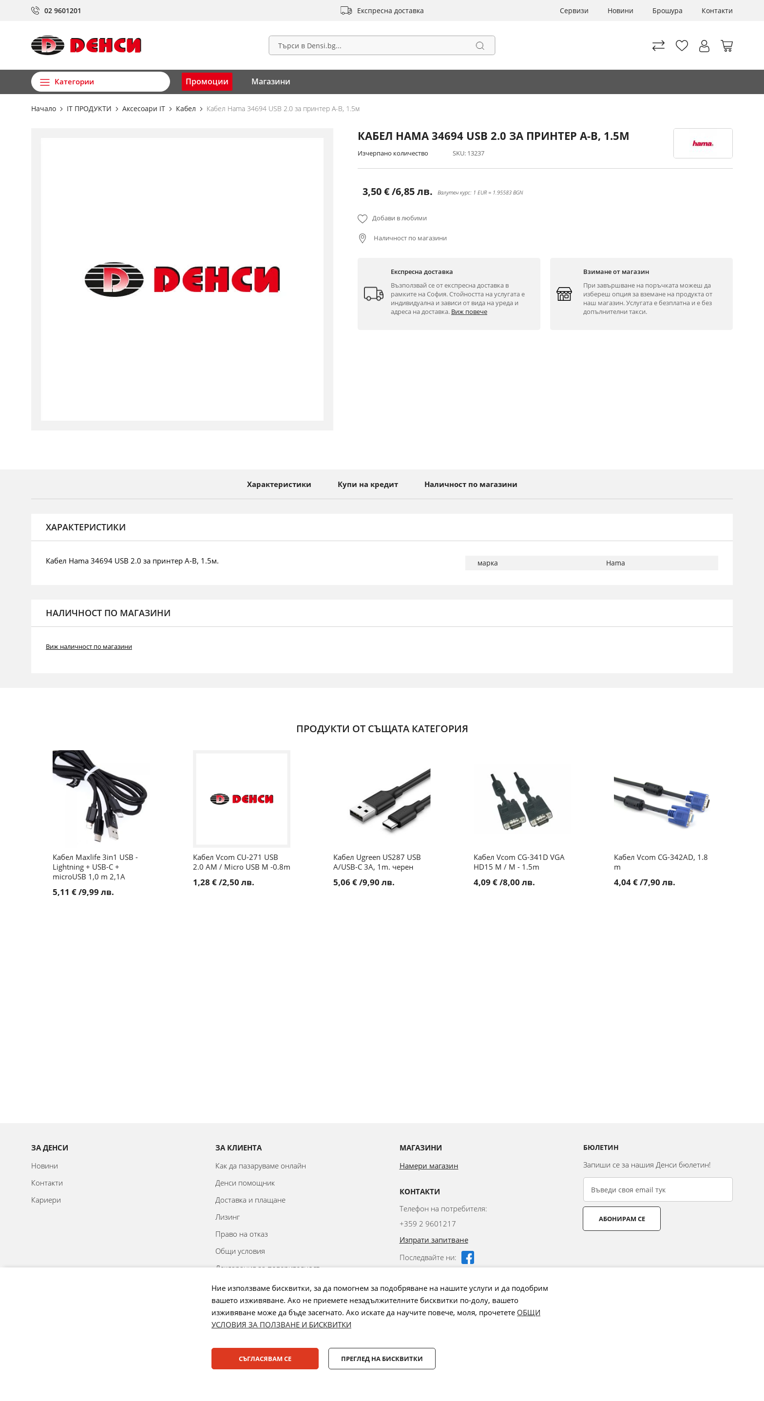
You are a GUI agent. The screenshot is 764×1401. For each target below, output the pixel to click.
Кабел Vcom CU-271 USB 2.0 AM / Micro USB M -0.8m (241, 862)
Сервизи (574, 10)
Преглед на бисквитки (382, 1358)
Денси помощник (245, 1182)
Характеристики (279, 484)
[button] (704, 46)
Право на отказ (241, 1234)
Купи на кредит (368, 484)
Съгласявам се (265, 1358)
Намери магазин (429, 1165)
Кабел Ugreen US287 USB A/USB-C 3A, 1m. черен (377, 862)
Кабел (187, 108)
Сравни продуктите (658, 45)
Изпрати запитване (434, 1240)
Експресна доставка (390, 10)
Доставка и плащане (250, 1200)
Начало (44, 108)
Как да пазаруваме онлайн (260, 1165)
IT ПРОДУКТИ (90, 108)
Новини (620, 10)
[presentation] (657, 1255)
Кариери (46, 1200)
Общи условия (240, 1251)
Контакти (717, 10)
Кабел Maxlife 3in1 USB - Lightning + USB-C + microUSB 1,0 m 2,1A (95, 866)
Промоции (207, 81)
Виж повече (469, 311)
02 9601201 (62, 10)
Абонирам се (622, 1218)
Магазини (270, 81)
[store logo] (86, 45)
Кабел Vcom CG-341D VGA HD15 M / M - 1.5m (519, 862)
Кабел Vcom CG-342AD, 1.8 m (661, 862)
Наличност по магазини (409, 238)
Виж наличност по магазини (89, 646)
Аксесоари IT (144, 108)
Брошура (667, 10)
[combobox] (382, 45)
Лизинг (227, 1217)
